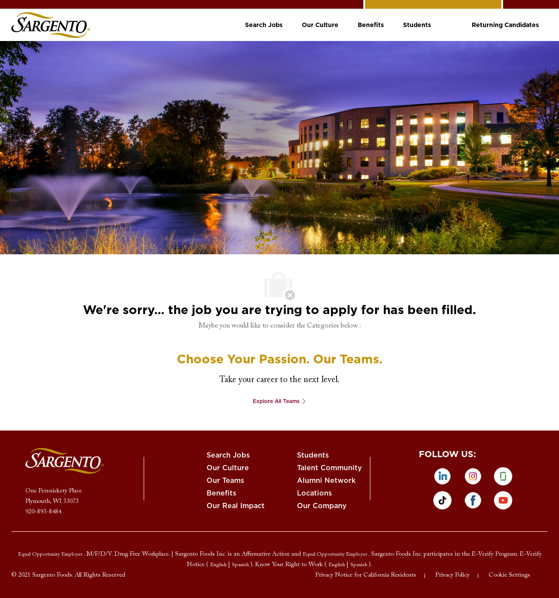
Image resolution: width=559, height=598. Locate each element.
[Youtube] (503, 500)
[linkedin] (442, 476)
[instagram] (473, 476)
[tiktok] (442, 500)
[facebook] (473, 500)
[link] (50, 25)
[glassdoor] (503, 476)
